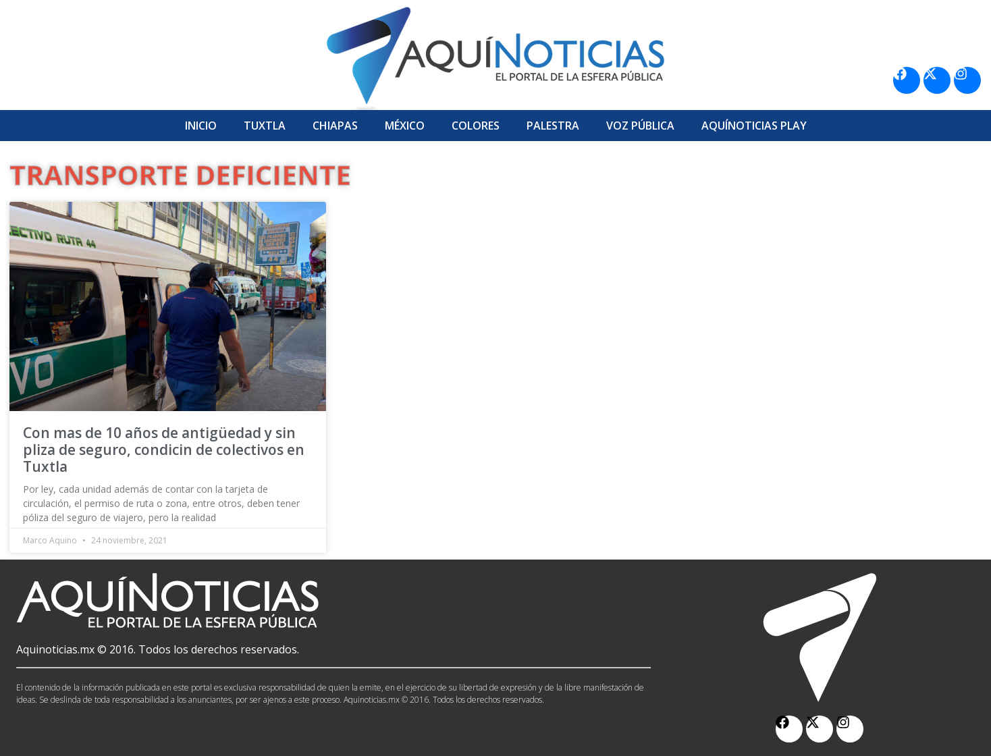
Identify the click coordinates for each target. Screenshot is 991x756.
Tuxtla (265, 125)
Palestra (553, 125)
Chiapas (335, 125)
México (405, 125)
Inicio (201, 125)
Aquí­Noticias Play (754, 125)
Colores (476, 125)
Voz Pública (640, 125)
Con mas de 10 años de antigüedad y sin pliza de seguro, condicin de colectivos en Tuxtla (163, 449)
